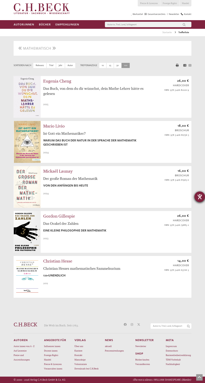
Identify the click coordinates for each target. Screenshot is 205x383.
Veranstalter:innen (53, 368)
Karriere (78, 350)
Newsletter (140, 346)
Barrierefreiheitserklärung (178, 355)
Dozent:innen (50, 350)
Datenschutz (172, 350)
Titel (51, 65)
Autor (70, 65)
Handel (185, 3)
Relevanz (40, 65)
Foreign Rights (170, 3)
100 (125, 65)
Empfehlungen (67, 24)
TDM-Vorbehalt (173, 359)
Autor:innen (24, 24)
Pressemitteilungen (114, 350)
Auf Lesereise (20, 350)
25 (110, 65)
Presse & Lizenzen (149, 3)
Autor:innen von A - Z (24, 346)
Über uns (78, 346)
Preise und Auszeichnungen (22, 357)
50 (117, 65)
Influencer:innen (52, 346)
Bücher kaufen (142, 359)
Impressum (171, 346)
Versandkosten (142, 364)
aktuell (108, 346)
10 (103, 65)
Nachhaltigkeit (173, 364)
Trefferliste (183, 32)
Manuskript (80, 359)
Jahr (60, 65)
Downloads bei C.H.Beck (86, 368)
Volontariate (80, 364)
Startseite (167, 32)
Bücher (45, 24)
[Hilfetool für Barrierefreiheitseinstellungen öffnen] (199, 197)
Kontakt (78, 355)
